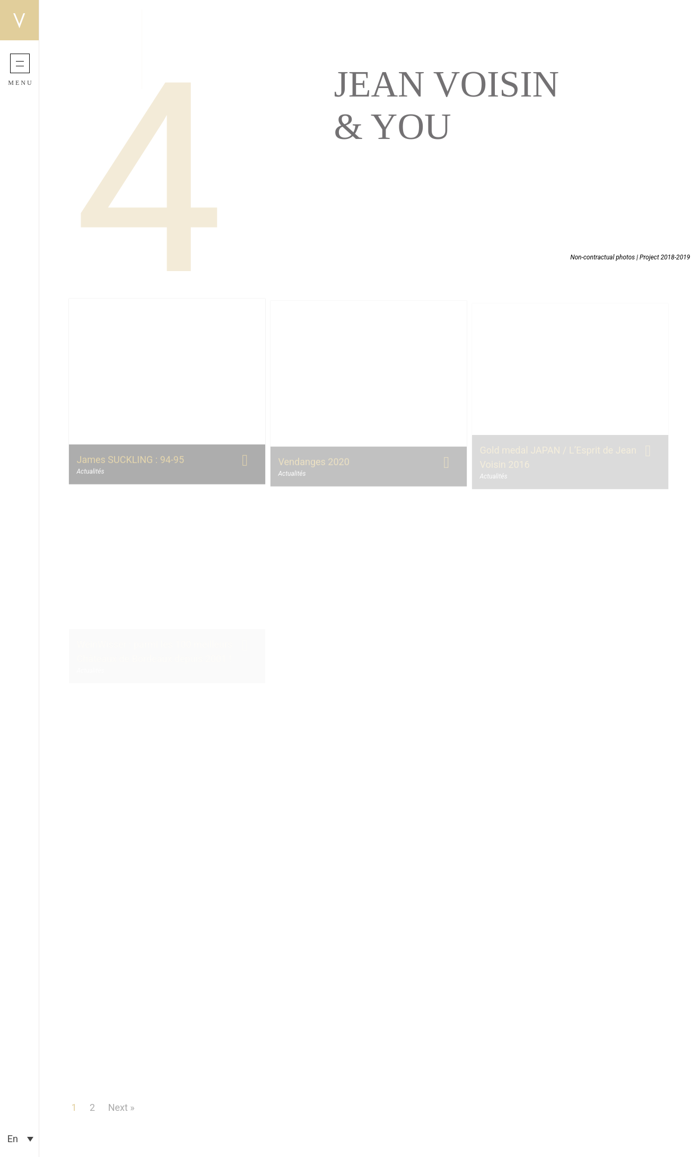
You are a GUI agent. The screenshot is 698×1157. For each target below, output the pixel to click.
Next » (121, 1107)
